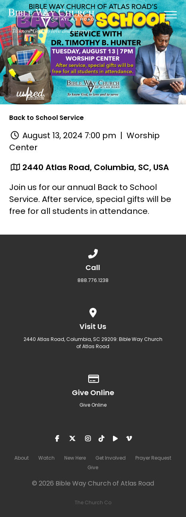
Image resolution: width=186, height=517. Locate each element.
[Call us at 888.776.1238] (93, 252)
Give (92, 467)
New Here (75, 457)
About (21, 457)
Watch (46, 457)
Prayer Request (153, 457)
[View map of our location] (93, 311)
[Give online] (93, 377)
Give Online (93, 404)
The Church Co (93, 502)
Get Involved (110, 457)
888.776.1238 (93, 280)
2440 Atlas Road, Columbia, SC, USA (95, 167)
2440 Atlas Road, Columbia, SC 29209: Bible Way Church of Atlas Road (93, 343)
